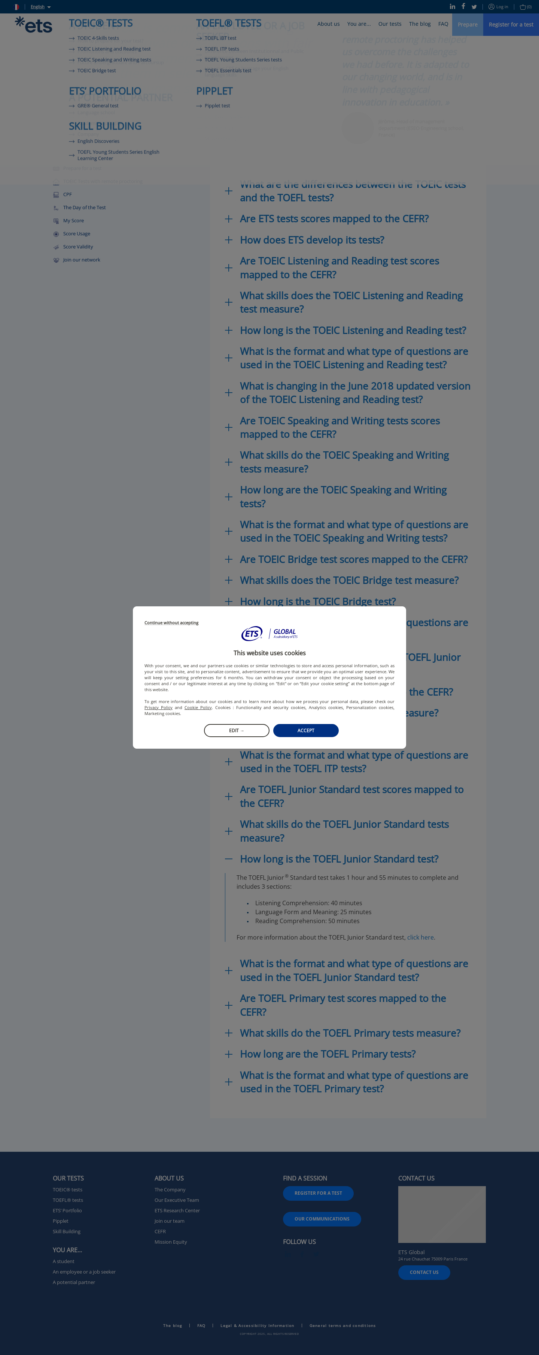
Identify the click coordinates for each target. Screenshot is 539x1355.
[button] (269, 633)
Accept (306, 730)
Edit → (236, 730)
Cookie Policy (198, 707)
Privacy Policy (158, 707)
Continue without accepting (171, 623)
